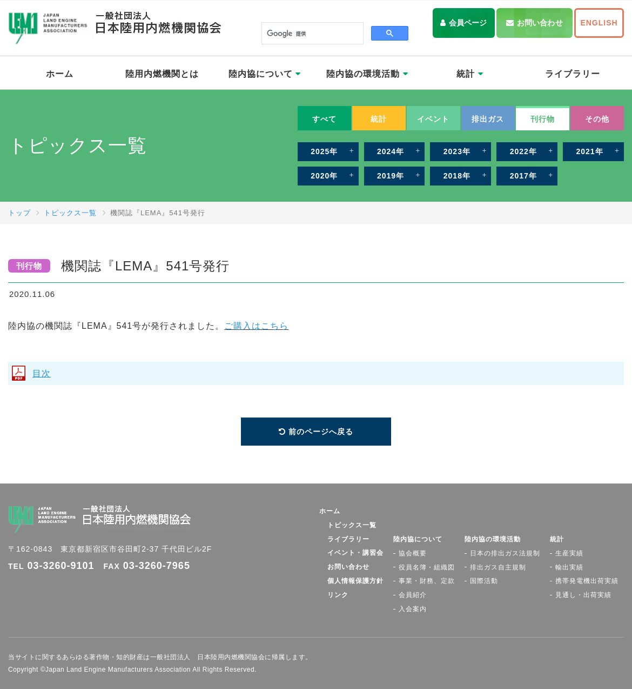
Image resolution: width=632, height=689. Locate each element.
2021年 (589, 151)
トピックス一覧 (70, 213)
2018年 (456, 175)
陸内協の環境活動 (367, 73)
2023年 (456, 151)
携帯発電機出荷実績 (586, 581)
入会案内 (413, 609)
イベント (433, 119)
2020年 (324, 175)
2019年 (390, 175)
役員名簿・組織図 (427, 567)
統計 (469, 73)
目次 (41, 373)
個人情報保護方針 (355, 581)
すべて (324, 119)
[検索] (311, 33)
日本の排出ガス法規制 (505, 553)
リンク (337, 595)
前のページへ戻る (320, 431)
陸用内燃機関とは (162, 73)
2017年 (523, 175)
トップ (19, 213)
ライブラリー (572, 73)
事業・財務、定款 (427, 581)
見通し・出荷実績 (583, 595)
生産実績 (569, 553)
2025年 (324, 151)
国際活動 (484, 581)
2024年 (390, 151)
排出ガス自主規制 (498, 567)
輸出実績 (569, 567)
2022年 (523, 151)
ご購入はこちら (256, 325)
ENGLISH (598, 22)
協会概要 (413, 553)
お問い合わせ (540, 22)
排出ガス (488, 119)
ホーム (59, 73)
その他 (597, 119)
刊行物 (542, 119)
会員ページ (468, 22)
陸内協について (264, 73)
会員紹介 (413, 595)
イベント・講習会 (355, 552)
